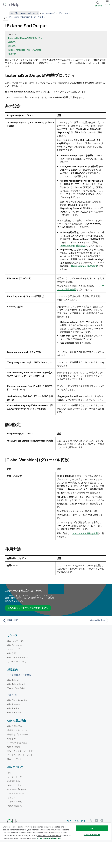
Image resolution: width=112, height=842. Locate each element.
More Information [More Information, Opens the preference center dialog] (92, 834)
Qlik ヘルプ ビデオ (16, 641)
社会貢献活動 (13, 781)
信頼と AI (11, 738)
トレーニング (13, 649)
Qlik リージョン (14, 759)
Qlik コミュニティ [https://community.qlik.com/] (76, 820)
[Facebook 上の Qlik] (102, 820)
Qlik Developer (14, 645)
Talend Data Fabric (16, 688)
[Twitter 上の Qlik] (91, 820)
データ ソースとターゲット (20, 755)
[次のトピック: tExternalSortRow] (83, 620)
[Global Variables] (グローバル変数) (24, 50)
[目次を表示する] (6, 13)
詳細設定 (12, 46)
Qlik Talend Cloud (16, 684)
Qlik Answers (13, 704)
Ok (91, 828)
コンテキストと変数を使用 (85, 533)
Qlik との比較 (13, 746)
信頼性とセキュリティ (17, 730)
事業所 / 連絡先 (14, 805)
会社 (9, 773)
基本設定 (12, 42)
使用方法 (12, 54)
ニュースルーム (14, 801)
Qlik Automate (14, 712)
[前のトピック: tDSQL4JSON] (28, 620)
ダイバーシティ (14, 785)
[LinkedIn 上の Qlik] (96, 820)
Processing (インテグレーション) (56, 13)
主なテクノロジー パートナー (21, 751)
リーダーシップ (14, 777)
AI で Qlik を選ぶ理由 (17, 742)
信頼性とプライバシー (17, 734)
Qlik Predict (13, 708)
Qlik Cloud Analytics (17, 700)
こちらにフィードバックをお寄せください (28, 607)
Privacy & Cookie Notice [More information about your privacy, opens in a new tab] (49, 838)
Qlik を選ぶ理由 (14, 726)
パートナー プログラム (18, 793)
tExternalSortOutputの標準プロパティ (25, 38)
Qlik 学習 (11, 653)
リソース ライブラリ (17, 661)
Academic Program (17, 789)
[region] (55, 832)
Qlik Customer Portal (17, 657)
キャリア (11, 797)
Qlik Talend (13, 680)
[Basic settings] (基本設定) (73, 245)
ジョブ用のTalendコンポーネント (24, 13)
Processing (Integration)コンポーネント (26, 17)
